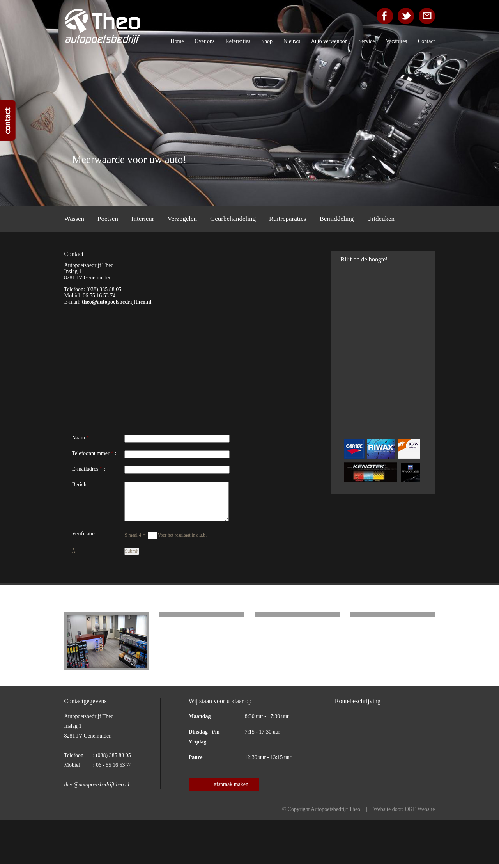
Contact (426, 41)
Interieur (142, 218)
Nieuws (291, 41)
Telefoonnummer (91, 453)
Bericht (80, 484)
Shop (267, 41)
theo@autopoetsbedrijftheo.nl (116, 302)
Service (367, 41)
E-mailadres (85, 469)
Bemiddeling (336, 218)
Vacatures (396, 41)
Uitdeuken (381, 218)
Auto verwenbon (329, 41)
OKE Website (420, 809)
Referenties (238, 41)
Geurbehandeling (233, 218)
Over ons (205, 41)
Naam (78, 438)
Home (177, 41)
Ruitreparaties (287, 218)
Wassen (74, 218)
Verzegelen (182, 218)
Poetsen (107, 218)
